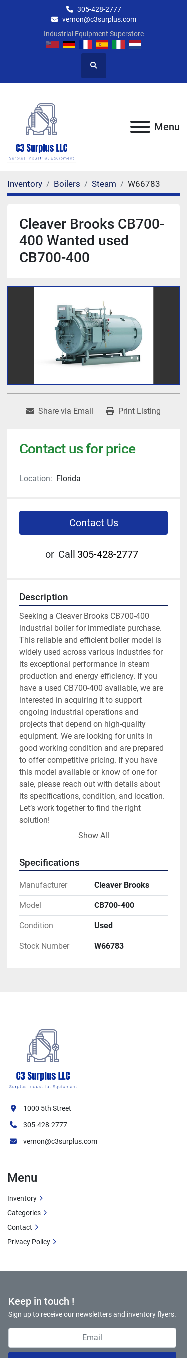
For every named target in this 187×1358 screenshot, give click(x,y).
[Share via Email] (60, 411)
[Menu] (140, 127)
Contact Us (93, 523)
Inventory (22, 1198)
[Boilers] (67, 184)
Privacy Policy (28, 1242)
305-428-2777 (99, 9)
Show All (93, 835)
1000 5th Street (47, 1108)
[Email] (92, 1338)
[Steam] (104, 184)
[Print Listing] (133, 411)
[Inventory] (24, 184)
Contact (19, 1227)
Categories (24, 1213)
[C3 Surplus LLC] (43, 1053)
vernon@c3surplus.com (99, 19)
